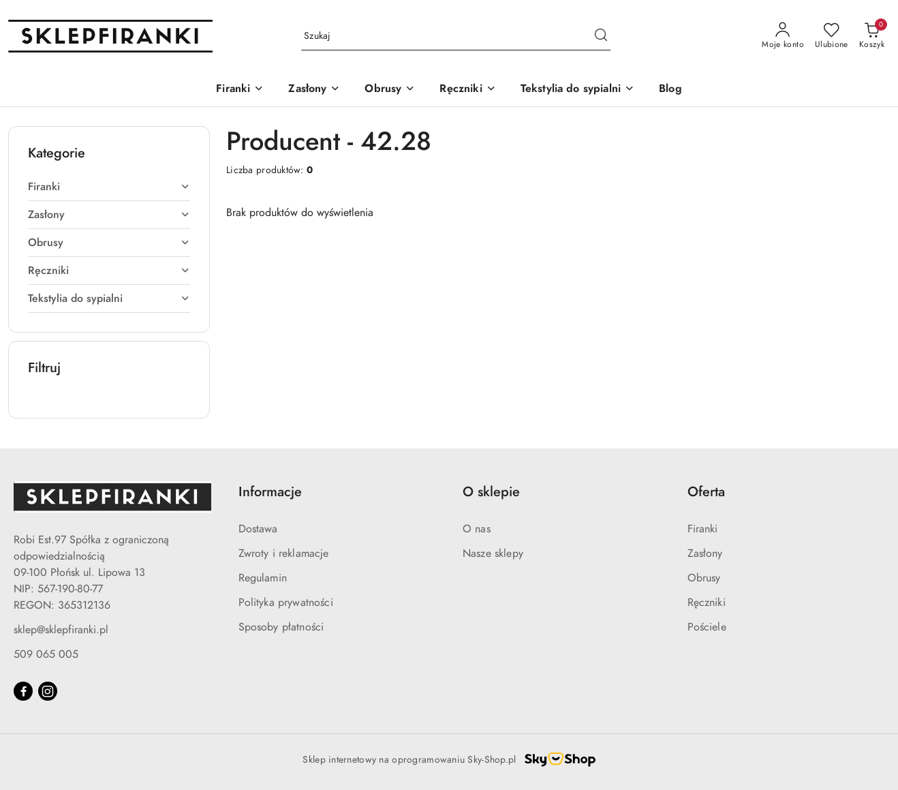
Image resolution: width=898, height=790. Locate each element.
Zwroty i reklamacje (283, 553)
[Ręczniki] (467, 89)
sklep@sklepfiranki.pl (61, 629)
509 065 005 (46, 654)
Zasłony (705, 553)
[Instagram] (47, 691)
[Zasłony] (314, 89)
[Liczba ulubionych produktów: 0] (831, 36)
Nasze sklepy (493, 553)
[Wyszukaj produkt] (455, 36)
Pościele (706, 627)
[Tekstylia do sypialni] (577, 89)
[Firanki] (240, 89)
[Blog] (670, 89)
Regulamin (262, 578)
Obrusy (704, 578)
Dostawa (258, 528)
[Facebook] (23, 691)
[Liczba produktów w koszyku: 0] (872, 36)
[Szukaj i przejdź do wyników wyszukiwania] (600, 36)
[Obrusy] (389, 89)
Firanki (702, 528)
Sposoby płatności (281, 627)
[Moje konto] (782, 36)
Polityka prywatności (285, 602)
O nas (477, 528)
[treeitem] (109, 186)
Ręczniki (706, 602)
